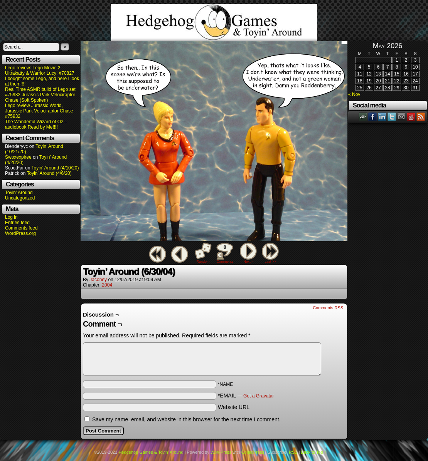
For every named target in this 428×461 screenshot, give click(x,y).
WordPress (221, 452)
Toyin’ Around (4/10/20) (55, 168)
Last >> (270, 261)
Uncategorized (20, 198)
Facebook (372, 116)
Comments (224, 253)
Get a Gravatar (258, 396)
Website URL (233, 407)
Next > (248, 261)
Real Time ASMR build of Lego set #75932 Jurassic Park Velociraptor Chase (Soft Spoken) (40, 95)
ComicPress (252, 452)
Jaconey (98, 279)
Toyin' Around (19, 192)
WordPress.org (20, 233)
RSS (421, 116)
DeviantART (363, 116)
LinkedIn (382, 116)
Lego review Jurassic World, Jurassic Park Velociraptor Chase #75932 (39, 111)
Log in (11, 217)
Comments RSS (328, 307)
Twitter (392, 116)
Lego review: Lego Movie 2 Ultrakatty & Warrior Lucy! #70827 (39, 70)
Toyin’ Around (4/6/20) (49, 173)
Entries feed (17, 222)
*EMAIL (246, 395)
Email (401, 116)
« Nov (354, 94)
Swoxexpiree (18, 157)
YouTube (411, 116)
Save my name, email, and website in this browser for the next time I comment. (186, 419)
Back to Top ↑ (314, 452)
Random (203, 261)
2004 (107, 285)
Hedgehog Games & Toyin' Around (214, 22)
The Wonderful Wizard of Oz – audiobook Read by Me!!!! (36, 124)
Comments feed (21, 228)
